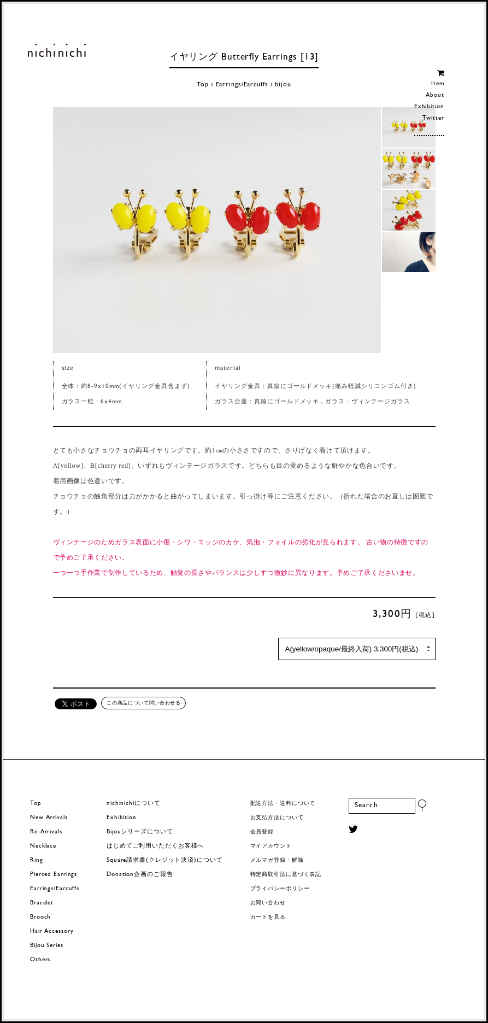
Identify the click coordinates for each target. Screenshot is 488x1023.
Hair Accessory (51, 931)
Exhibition (429, 107)
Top (203, 84)
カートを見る (268, 917)
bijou (283, 84)
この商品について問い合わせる (143, 702)
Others (40, 960)
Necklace (43, 846)
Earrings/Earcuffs (242, 84)
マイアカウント (271, 846)
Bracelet (42, 903)
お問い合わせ (268, 903)
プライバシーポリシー (280, 888)
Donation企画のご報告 (140, 875)
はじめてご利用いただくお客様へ (155, 846)
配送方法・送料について (283, 803)
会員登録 (262, 832)
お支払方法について (277, 817)
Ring (36, 860)
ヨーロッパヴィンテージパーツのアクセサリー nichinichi (56, 50)
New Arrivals (49, 818)
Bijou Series (46, 946)
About (435, 95)
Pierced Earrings (53, 875)
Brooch (40, 917)
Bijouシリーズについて (140, 832)
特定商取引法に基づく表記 (286, 874)
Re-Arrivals (46, 832)
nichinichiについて (133, 804)
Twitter (433, 118)
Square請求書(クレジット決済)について (164, 860)
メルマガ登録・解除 (277, 860)
